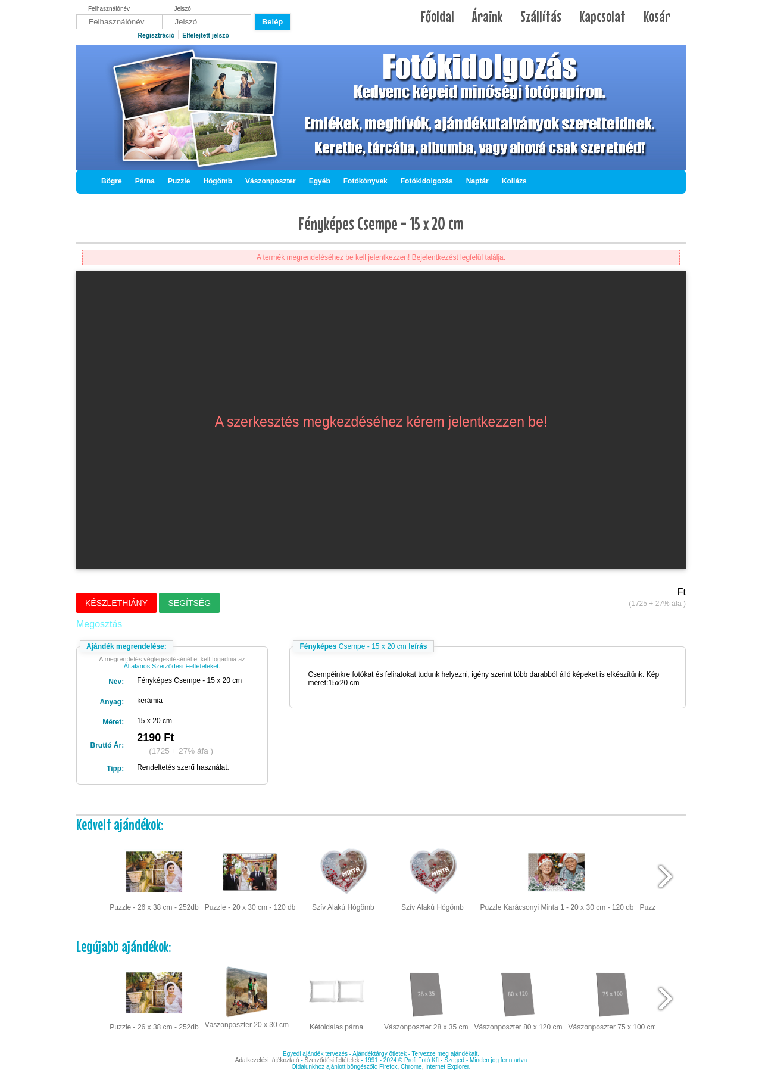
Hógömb (217, 181)
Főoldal (437, 16)
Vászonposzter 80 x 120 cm (518, 997)
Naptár (477, 181)
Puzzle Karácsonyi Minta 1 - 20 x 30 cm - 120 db (556, 877)
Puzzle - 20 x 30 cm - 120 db (250, 877)
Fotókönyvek (365, 181)
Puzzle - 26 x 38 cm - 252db (154, 877)
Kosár (657, 16)
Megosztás (99, 624)
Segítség (189, 603)
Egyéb (319, 181)
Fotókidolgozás (427, 181)
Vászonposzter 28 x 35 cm (426, 997)
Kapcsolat (602, 16)
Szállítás (540, 16)
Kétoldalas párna (336, 997)
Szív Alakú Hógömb (343, 877)
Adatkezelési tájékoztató (267, 1060)
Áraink (487, 16)
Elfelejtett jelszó (205, 35)
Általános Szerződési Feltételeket (171, 666)
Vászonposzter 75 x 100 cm (613, 997)
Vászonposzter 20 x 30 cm (247, 996)
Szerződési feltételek (332, 1060)
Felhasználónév (109, 8)
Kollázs (514, 181)
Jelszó (182, 8)
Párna (145, 181)
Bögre (111, 181)
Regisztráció (156, 35)
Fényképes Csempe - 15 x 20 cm (381, 223)
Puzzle (179, 181)
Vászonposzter (270, 181)
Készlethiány (116, 603)
